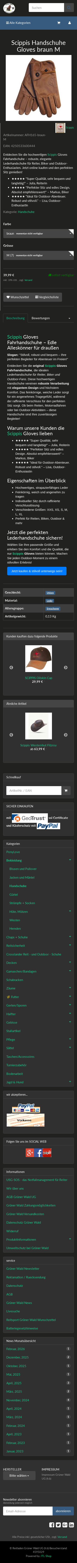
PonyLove (13, 852)
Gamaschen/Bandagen (40, 971)
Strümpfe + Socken (22, 903)
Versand (28, 280)
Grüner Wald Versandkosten (25, 1214)
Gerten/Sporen (40, 1005)
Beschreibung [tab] (15, 318)
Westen (14, 920)
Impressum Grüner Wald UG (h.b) (56, 1476)
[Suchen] (46, 7)
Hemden (15, 928)
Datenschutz (14, 1285)
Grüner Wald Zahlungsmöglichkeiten (30, 1205)
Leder (50, 600)
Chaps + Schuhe (40, 936)
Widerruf (12, 1231)
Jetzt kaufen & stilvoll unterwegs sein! (36, 571)
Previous (11, 668)
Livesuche (13, 1311)
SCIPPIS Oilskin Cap (38, 678)
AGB (9, 1294)
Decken (40, 962)
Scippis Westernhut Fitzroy (38, 745)
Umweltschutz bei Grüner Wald (27, 1248)
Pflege (40, 1039)
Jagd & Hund (40, 1081)
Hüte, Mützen (41, 911)
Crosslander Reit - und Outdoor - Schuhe (33, 954)
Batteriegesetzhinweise (22, 1328)
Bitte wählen (19, 1475)
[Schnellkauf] (33, 790)
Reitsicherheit (40, 945)
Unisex (50, 592)
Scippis (52, 154)
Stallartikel (13, 1031)
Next (66, 668)
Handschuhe (26, 212)
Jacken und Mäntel (21, 877)
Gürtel (13, 894)
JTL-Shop (45, 1556)
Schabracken (14, 980)
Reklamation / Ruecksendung (26, 1277)
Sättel (40, 1047)
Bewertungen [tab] (41, 318)
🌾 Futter (40, 996)
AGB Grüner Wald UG (21, 1197)
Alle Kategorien (18, 23)
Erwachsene (53, 608)
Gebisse (40, 1022)
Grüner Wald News (19, 1303)
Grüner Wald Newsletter (22, 1268)
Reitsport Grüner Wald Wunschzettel (31, 1320)
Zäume (40, 987)
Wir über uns (15, 1188)
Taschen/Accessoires (20, 1056)
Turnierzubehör (16, 1065)
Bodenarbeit (14, 1074)
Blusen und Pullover (23, 869)
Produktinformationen (40, 1239)
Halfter (40, 1013)
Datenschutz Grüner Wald (23, 1222)
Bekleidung (40, 860)
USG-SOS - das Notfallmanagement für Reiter (36, 1180)
